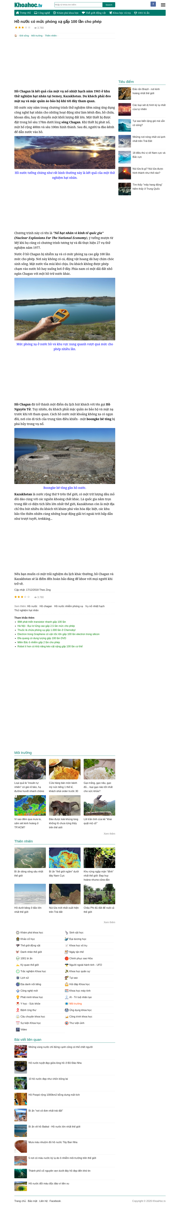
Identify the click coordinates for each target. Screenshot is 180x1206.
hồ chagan (46, 606)
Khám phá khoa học (66, 12)
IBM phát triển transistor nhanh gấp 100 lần (41, 621)
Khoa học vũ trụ (120, 12)
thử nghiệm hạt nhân (26, 610)
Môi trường (36, 35)
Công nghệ (42, 12)
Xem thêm (109, 833)
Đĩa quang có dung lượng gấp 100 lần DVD (41, 638)
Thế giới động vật (94, 12)
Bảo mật (32, 1200)
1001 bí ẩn (141, 12)
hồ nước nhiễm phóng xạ (68, 606)
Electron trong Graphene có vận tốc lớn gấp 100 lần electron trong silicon (58, 633)
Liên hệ (43, 1200)
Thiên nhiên (51, 35)
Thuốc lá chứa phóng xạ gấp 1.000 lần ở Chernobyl (46, 629)
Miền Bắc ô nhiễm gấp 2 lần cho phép (38, 642)
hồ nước (32, 606)
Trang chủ (23, 12)
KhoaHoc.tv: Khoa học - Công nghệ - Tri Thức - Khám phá (31, 5)
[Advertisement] (64, 63)
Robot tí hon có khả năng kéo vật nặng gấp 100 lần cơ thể (50, 646)
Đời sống (24, 35)
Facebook (55, 1200)
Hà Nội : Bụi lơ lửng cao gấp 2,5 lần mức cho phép (46, 625)
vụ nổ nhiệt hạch (95, 606)
